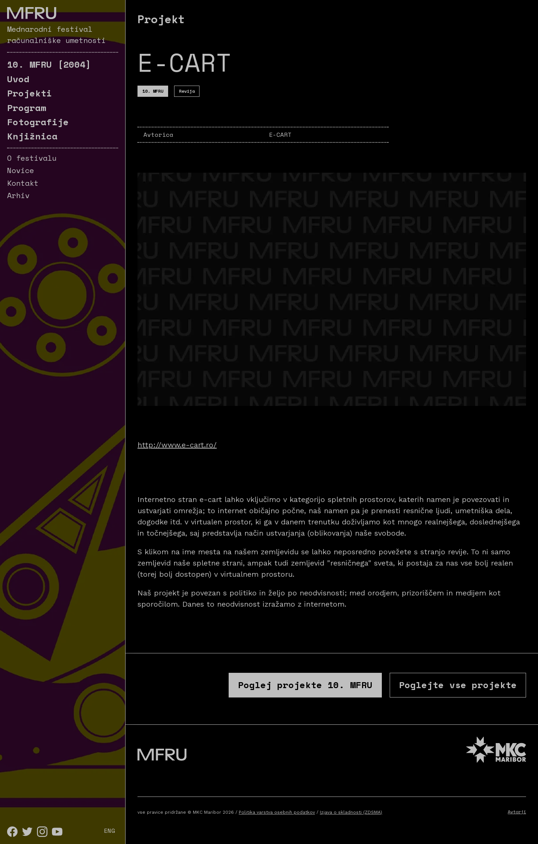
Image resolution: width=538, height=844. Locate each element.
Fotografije (38, 122)
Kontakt (22, 183)
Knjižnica (32, 136)
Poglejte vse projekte (458, 684)
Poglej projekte (305, 684)
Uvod (18, 79)
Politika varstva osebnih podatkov (277, 812)
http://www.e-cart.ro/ (177, 444)
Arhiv (18, 195)
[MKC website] (496, 751)
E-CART (280, 134)
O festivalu (31, 158)
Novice (20, 170)
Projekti (29, 93)
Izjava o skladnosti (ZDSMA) (351, 812)
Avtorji (517, 811)
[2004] (49, 64)
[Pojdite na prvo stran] (31, 13)
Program (26, 107)
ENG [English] (109, 830)
